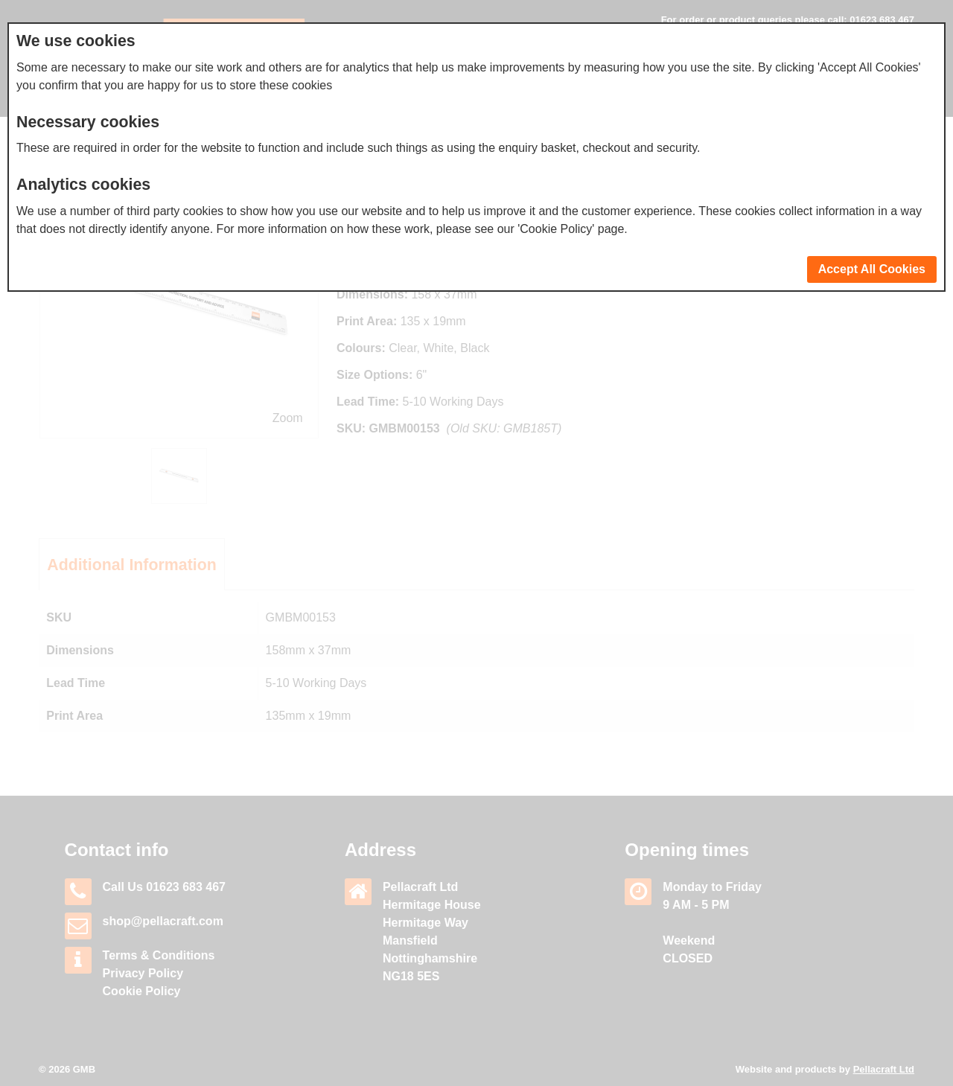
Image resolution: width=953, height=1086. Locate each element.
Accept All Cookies (871, 269)
